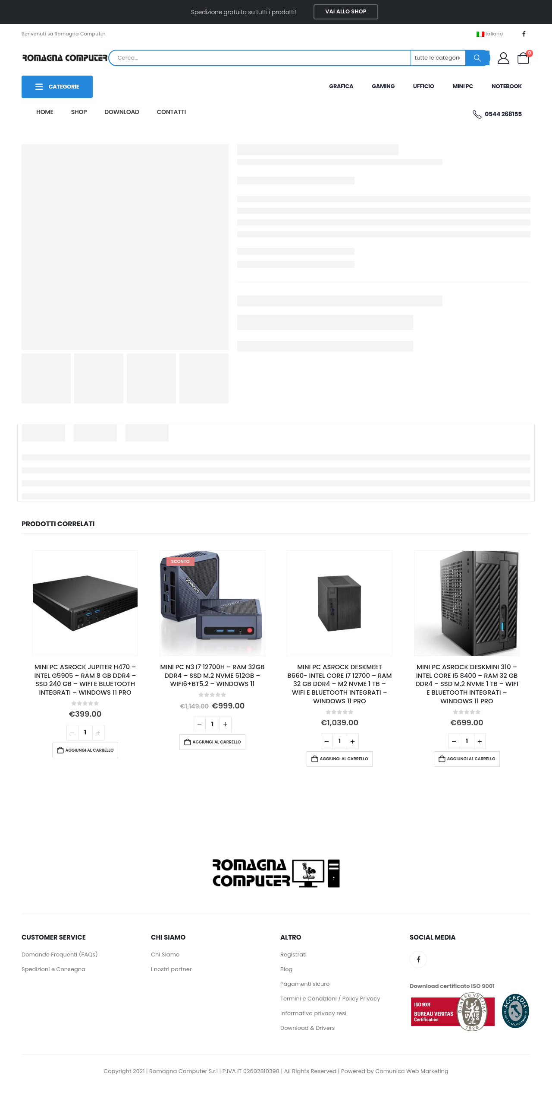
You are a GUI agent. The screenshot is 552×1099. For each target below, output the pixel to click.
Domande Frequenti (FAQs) (60, 954)
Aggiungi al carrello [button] (90, 750)
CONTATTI (171, 112)
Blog (286, 969)
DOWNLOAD (121, 112)
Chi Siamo (165, 954)
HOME (44, 112)
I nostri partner (171, 969)
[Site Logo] (65, 57)
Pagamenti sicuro (304, 984)
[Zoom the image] (276, 858)
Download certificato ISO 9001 (452, 986)
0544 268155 (496, 114)
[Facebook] (524, 34)
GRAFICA (341, 86)
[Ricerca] (477, 58)
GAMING (383, 86)
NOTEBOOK (507, 86)
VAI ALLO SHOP (345, 11)
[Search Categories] (439, 58)
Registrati (293, 954)
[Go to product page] (85, 603)
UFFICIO (423, 86)
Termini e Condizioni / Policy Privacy (330, 998)
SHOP (79, 112)
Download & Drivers (307, 1028)
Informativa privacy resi (313, 1013)
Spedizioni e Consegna (53, 969)
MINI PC (462, 86)
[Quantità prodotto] (85, 732)
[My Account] (503, 58)
